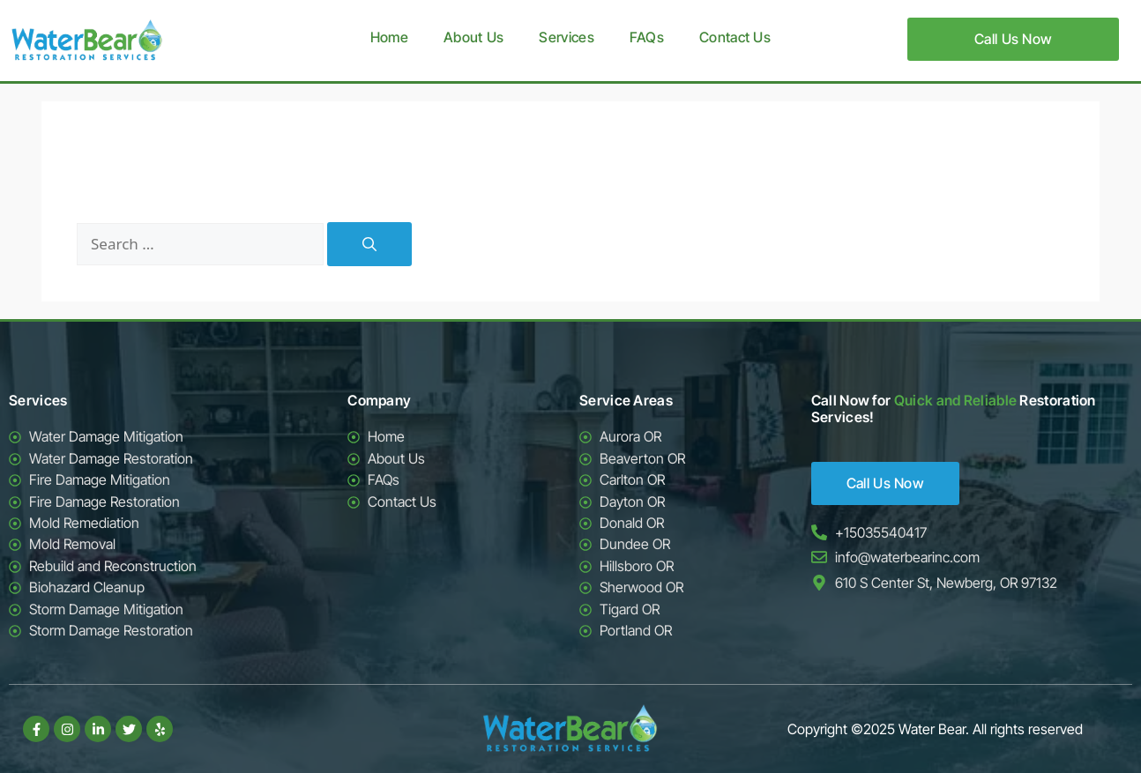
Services (566, 37)
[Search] (369, 244)
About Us (473, 37)
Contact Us (735, 37)
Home (389, 37)
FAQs (647, 37)
